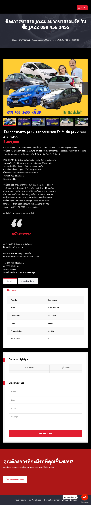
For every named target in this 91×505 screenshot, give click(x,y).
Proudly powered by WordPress (28, 500)
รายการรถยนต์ (24, 40)
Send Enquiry (45, 433)
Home (14, 40)
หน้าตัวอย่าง (21, 233)
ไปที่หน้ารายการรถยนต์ (15, 479)
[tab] (10, 281)
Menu (82, 8)
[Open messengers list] (84, 497)
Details (10, 281)
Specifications (27, 281)
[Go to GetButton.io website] (84, 502)
